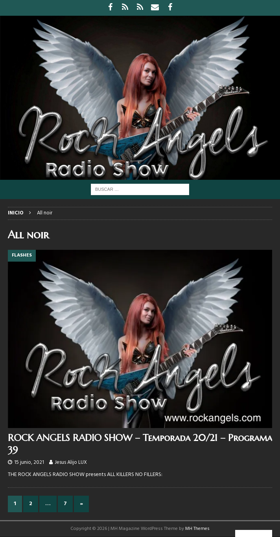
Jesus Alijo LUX (71, 462)
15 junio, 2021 (29, 462)
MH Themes (197, 529)
